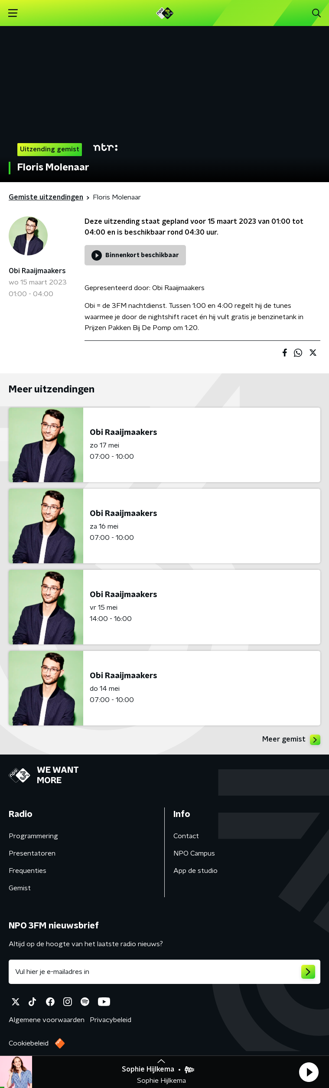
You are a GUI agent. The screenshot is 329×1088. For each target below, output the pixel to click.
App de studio (195, 870)
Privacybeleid (110, 1019)
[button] (308, 1072)
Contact (186, 836)
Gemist (20, 888)
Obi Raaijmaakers (37, 271)
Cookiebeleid (29, 1043)
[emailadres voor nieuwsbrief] (164, 972)
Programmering (33, 836)
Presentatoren (32, 853)
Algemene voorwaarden (47, 1019)
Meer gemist (291, 740)
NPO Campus (194, 853)
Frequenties (27, 870)
